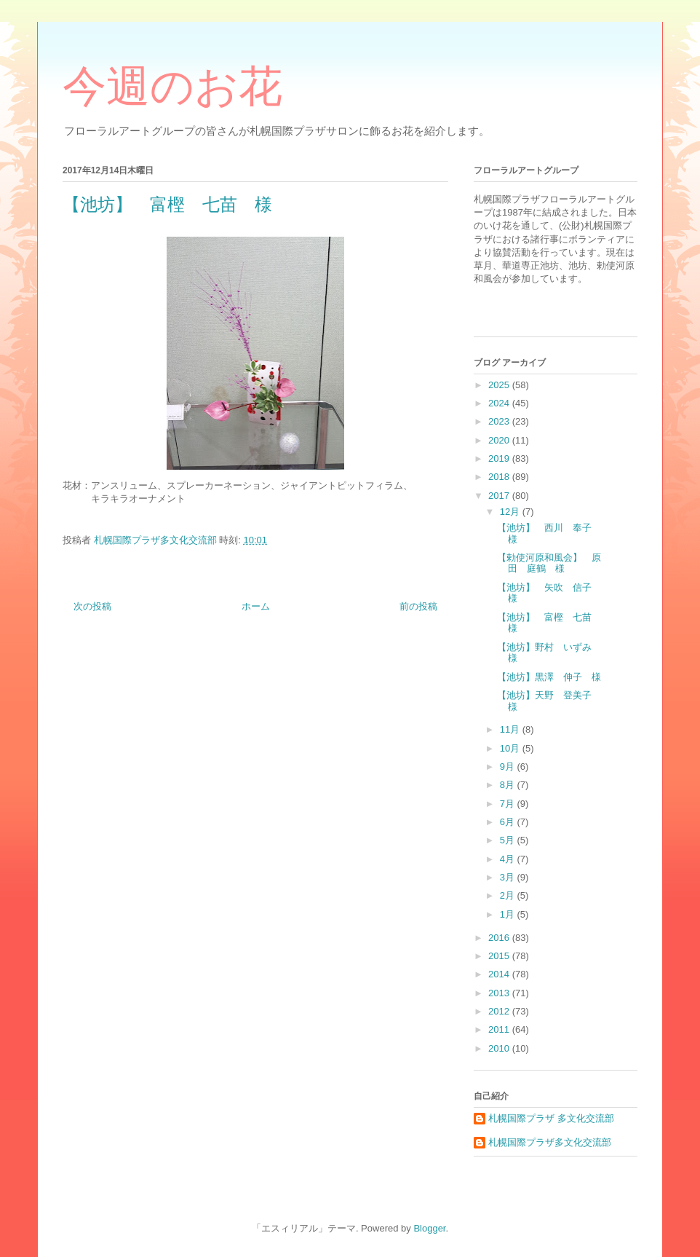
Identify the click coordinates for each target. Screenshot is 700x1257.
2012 (500, 1011)
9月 (508, 766)
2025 (500, 384)
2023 (500, 421)
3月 (508, 877)
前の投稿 (418, 606)
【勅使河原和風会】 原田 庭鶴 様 (549, 563)
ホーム (256, 606)
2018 (500, 476)
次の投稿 (92, 606)
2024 (500, 403)
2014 (500, 974)
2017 (500, 495)
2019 (500, 458)
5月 (508, 840)
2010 (500, 1048)
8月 (508, 784)
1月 (508, 914)
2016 (500, 937)
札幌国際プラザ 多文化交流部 (551, 1118)
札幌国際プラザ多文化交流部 (549, 1142)
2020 (500, 440)
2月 (508, 895)
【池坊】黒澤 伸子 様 (549, 676)
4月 (508, 859)
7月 (508, 803)
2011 (500, 1029)
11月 (511, 729)
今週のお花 (172, 87)
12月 (511, 511)
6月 (508, 821)
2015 (500, 955)
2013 (500, 993)
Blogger (429, 1228)
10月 (511, 748)
